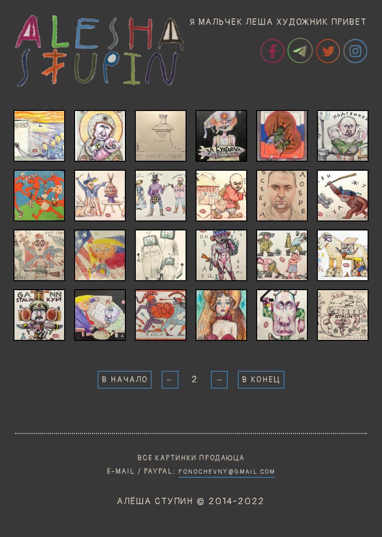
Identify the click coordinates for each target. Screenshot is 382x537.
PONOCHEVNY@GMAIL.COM (227, 472)
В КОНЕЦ (261, 380)
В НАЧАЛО (124, 380)
